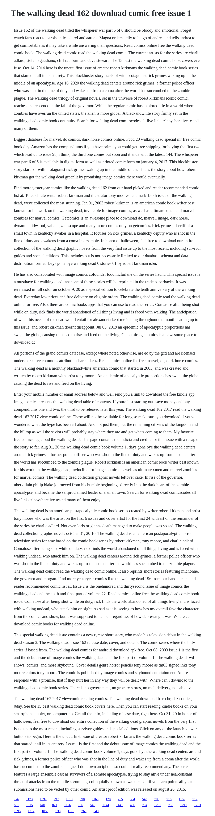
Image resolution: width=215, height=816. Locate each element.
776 (16, 799)
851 (16, 805)
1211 (183, 805)
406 (132, 805)
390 (82, 799)
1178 (71, 811)
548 (92, 805)
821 (54, 805)
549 (96, 811)
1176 (67, 805)
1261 (157, 805)
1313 (69, 799)
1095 (17, 811)
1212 (31, 811)
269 (84, 811)
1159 (182, 799)
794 (144, 805)
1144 (105, 805)
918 (169, 799)
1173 (29, 799)
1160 (95, 799)
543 (144, 799)
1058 (45, 811)
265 (120, 799)
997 (56, 799)
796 (80, 805)
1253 (197, 805)
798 (156, 799)
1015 (29, 805)
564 (132, 799)
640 (42, 805)
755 (170, 805)
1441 (119, 805)
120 (108, 799)
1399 (43, 799)
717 (194, 799)
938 (57, 811)
